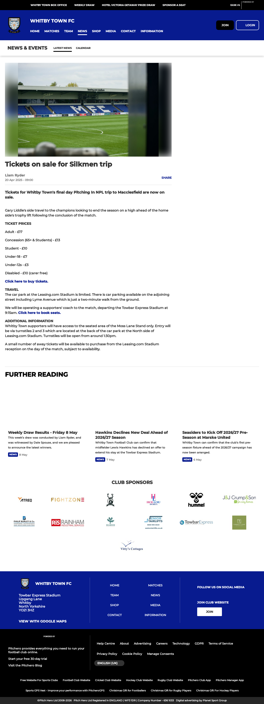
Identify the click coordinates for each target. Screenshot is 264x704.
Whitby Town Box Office (49, 5)
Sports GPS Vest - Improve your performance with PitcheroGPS (65, 690)
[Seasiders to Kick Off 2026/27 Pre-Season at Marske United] (219, 404)
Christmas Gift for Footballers (127, 690)
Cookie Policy (132, 654)
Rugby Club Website (170, 680)
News (57, 48)
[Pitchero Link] (251, 6)
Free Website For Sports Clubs (39, 680)
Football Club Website (76, 680)
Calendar (73, 48)
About (124, 643)
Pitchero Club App (199, 680)
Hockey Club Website (139, 680)
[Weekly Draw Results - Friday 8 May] (45, 404)
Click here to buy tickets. (26, 281)
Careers (161, 643)
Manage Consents (160, 654)
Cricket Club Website (108, 680)
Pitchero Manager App (230, 680)
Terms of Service (221, 643)
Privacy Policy (107, 654)
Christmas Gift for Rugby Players (171, 690)
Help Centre (106, 643)
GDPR (199, 643)
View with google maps (42, 621)
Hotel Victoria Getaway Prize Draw (128, 5)
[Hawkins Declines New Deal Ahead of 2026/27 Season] (132, 404)
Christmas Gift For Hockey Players (217, 690)
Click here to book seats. (39, 313)
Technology (181, 643)
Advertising (142, 643)
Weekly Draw (84, 5)
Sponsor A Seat (174, 5)
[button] (35, 31)
